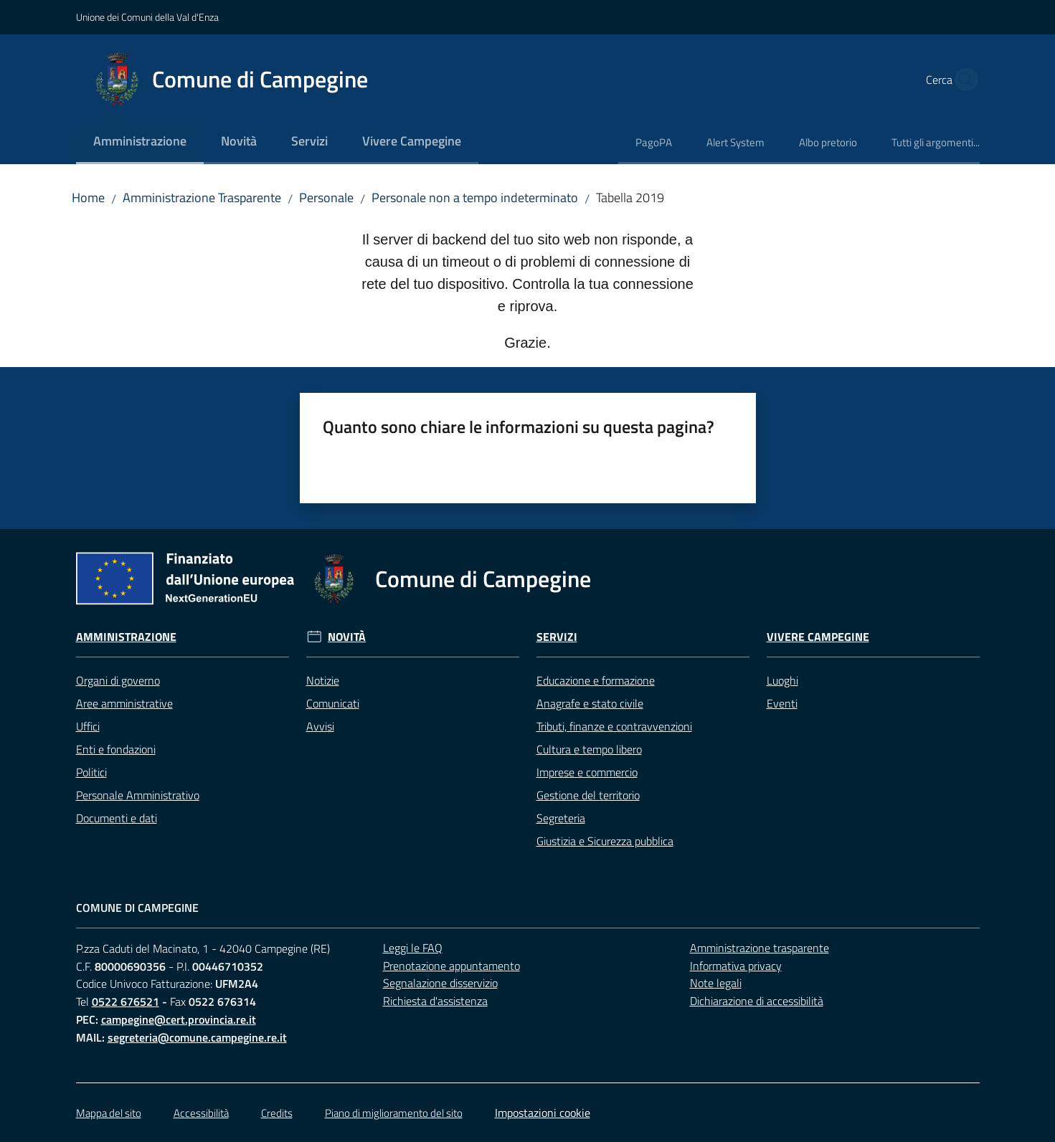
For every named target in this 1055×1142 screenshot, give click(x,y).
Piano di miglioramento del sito (394, 1113)
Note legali (716, 982)
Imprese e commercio (587, 772)
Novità (347, 637)
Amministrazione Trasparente (202, 197)
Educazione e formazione (595, 680)
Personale (326, 197)
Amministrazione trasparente (759, 947)
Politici (91, 772)
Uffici (88, 726)
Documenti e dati (116, 818)
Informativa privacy (736, 965)
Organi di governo (118, 680)
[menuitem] (140, 142)
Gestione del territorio (588, 795)
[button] (962, 79)
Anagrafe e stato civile (589, 703)
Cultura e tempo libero (589, 749)
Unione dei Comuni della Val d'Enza (147, 16)
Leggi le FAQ (413, 947)
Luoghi (782, 680)
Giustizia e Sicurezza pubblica (604, 841)
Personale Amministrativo (137, 795)
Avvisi (320, 726)
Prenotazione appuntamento (451, 965)
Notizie (322, 680)
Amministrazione (126, 637)
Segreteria (560, 818)
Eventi (782, 703)
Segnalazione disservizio (440, 982)
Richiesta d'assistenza (435, 1000)
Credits (277, 1113)
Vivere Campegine (818, 637)
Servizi (556, 637)
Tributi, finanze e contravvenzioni (614, 726)
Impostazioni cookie (542, 1112)
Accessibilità (201, 1113)
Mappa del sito (108, 1113)
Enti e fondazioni (116, 749)
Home (88, 197)
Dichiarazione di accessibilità (756, 1000)
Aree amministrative (124, 703)
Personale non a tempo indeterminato (475, 197)
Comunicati (332, 703)
